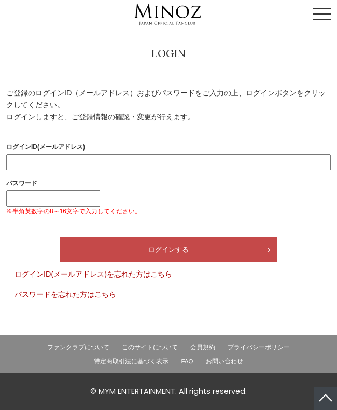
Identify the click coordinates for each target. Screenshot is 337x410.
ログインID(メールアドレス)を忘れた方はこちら (93, 274)
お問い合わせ (224, 361)
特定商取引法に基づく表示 (131, 361)
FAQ (187, 361)
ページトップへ (325, 398)
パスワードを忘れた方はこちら (65, 294)
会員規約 (202, 347)
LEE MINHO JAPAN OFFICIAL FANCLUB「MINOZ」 (167, 14)
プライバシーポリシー (259, 347)
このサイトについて (150, 347)
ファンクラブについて (78, 347)
